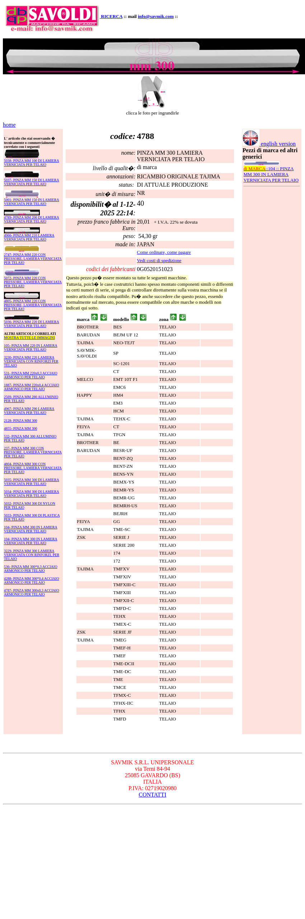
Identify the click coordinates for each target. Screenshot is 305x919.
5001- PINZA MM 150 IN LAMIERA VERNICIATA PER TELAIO (31, 202)
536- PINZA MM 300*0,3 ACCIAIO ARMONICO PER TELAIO (30, 569)
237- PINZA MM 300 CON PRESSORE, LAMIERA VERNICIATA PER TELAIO (33, 452)
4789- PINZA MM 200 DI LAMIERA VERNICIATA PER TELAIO (31, 219)
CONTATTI (152, 795)
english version (269, 144)
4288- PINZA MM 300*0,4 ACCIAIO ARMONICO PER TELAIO (31, 580)
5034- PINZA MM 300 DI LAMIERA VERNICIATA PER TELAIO (31, 494)
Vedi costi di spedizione (159, 260)
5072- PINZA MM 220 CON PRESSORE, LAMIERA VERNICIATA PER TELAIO (33, 282)
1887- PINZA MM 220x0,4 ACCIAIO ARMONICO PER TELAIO (31, 387)
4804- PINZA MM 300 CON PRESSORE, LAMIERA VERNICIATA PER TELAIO (33, 468)
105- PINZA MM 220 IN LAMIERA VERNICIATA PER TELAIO (30, 347)
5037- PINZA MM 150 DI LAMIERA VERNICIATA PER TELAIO (31, 182)
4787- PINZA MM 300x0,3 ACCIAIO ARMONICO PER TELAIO (31, 592)
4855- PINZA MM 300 (20, 428)
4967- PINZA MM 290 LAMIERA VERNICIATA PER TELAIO (29, 411)
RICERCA (111, 16)
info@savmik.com (156, 16)
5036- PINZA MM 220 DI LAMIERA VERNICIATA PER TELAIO (31, 324)
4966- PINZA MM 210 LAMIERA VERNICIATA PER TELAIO (29, 237)
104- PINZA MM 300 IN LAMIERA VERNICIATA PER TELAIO (30, 529)
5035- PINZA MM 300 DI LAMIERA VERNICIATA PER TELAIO (31, 482)
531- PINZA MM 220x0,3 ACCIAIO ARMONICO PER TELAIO (30, 375)
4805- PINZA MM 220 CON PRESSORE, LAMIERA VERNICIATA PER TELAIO (33, 305)
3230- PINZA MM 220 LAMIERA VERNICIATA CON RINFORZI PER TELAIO (31, 361)
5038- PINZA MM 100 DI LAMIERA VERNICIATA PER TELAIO (31, 163)
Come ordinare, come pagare (164, 252)
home (9, 125)
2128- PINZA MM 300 (20, 421)
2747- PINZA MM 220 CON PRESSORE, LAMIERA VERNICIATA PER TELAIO (33, 259)
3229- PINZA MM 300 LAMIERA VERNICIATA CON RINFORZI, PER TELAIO (31, 555)
